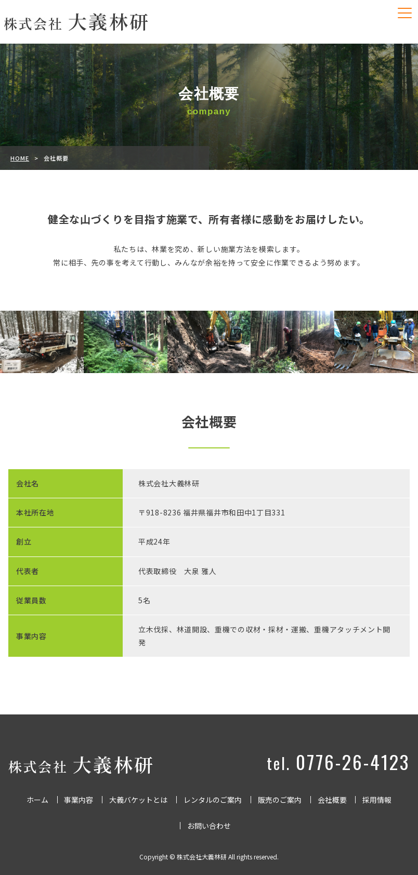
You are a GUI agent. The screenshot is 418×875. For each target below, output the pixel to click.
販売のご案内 (280, 799)
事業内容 (78, 799)
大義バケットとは (138, 799)
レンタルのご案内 (213, 799)
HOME (19, 158)
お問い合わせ (209, 825)
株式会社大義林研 (202, 856)
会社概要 (332, 799)
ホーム (37, 799)
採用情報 (376, 799)
